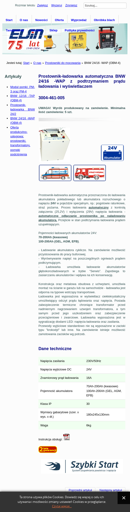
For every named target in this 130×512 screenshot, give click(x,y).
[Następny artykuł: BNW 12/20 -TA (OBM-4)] (110, 490)
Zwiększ (42, 5)
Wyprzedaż (79, 20)
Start (9, 20)
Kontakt (36, 30)
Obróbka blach (104, 20)
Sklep (53, 30)
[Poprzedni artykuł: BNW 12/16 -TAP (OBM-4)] (80, 490)
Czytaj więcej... (62, 506)
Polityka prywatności (79, 30)
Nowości (41, 20)
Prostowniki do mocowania (63, 63)
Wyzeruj (56, 5)
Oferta (59, 20)
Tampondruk (15, 30)
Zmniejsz (71, 5)
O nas (24, 20)
